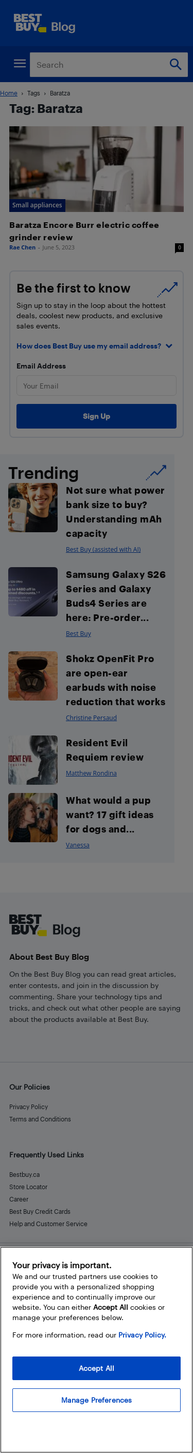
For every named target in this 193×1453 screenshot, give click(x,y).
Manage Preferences (96, 1400)
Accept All (96, 1368)
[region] (96, 1350)
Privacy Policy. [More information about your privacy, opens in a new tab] (142, 1334)
